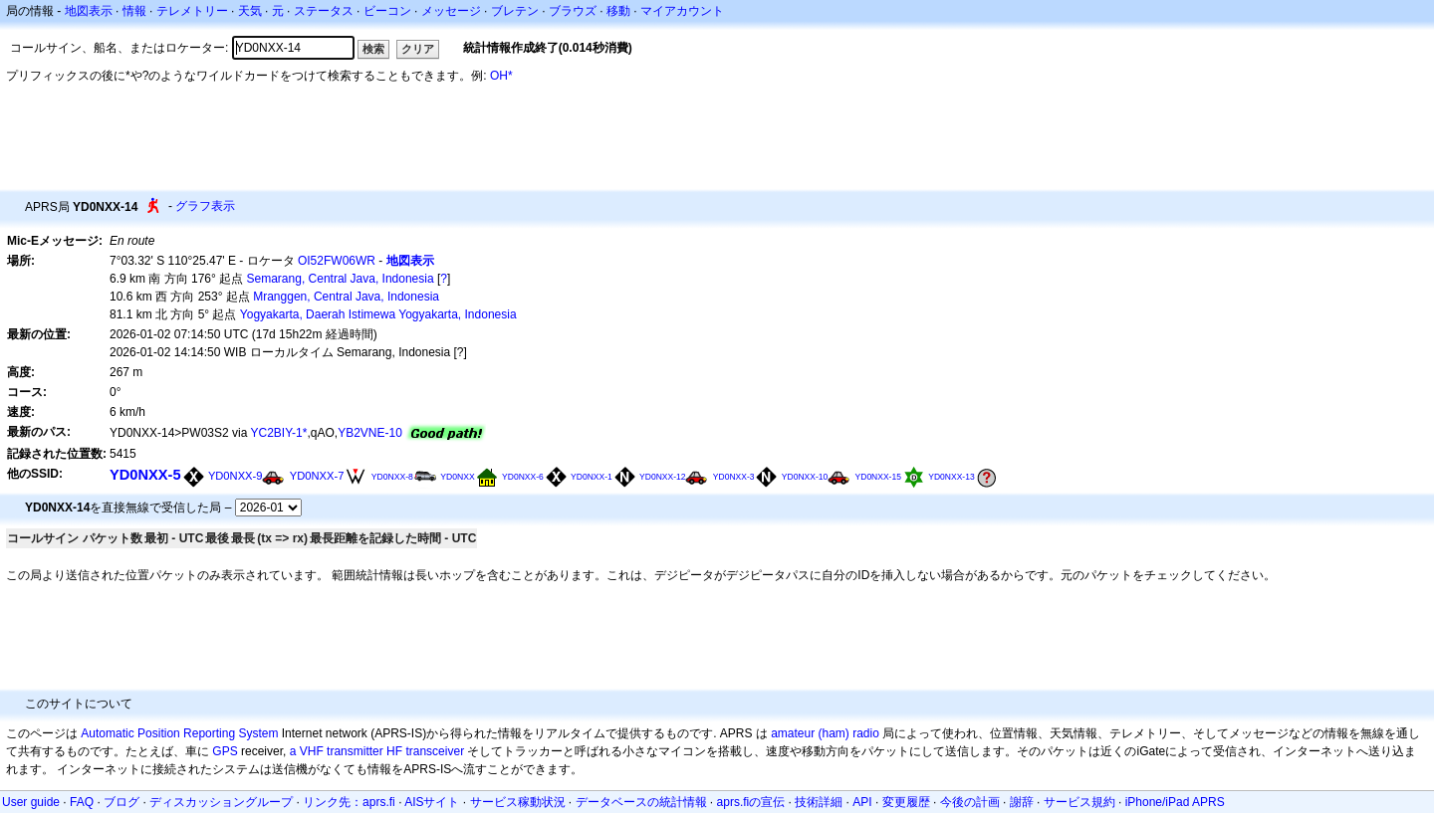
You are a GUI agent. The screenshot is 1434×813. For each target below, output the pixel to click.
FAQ (82, 802)
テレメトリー (192, 11)
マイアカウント (682, 11)
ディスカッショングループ (221, 802)
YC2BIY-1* (279, 433)
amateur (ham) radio (825, 733)
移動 (618, 11)
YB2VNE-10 (370, 433)
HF (394, 751)
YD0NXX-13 (951, 477)
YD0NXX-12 (662, 477)
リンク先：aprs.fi (349, 802)
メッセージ (451, 11)
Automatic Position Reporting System (179, 733)
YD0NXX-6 (523, 477)
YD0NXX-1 (591, 477)
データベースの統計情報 (641, 802)
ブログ (121, 802)
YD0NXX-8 (392, 477)
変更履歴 (906, 802)
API (861, 802)
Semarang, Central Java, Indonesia (340, 279)
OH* (501, 76)
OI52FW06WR (336, 261)
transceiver (434, 751)
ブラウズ (573, 11)
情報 (134, 11)
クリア (417, 49)
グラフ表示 (205, 206)
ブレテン (515, 11)
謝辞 (1022, 802)
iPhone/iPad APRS (1175, 802)
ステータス (324, 11)
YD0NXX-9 (235, 476)
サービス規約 (1079, 802)
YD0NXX (457, 477)
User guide (31, 802)
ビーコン (387, 11)
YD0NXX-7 (317, 476)
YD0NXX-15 (878, 477)
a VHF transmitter (336, 751)
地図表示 (89, 11)
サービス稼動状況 (518, 802)
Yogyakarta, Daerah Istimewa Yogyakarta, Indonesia (378, 314)
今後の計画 (970, 802)
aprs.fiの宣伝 (751, 802)
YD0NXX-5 (145, 475)
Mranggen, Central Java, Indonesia (346, 297)
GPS (224, 751)
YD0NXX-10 (805, 477)
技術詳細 (818, 802)
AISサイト (431, 802)
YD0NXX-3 (734, 477)
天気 (250, 11)
